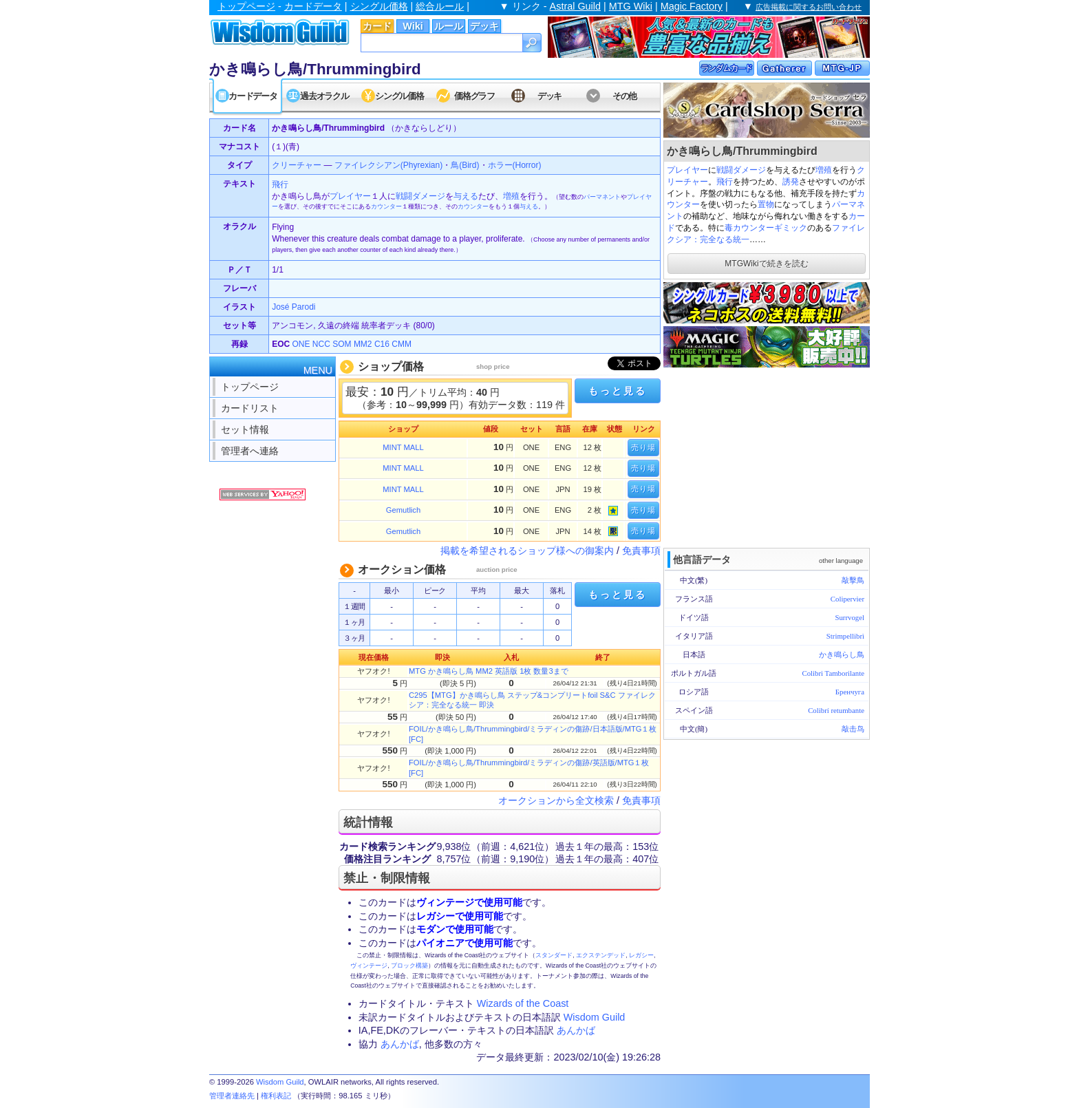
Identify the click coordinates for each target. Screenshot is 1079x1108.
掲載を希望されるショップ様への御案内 (527, 550)
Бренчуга (849, 692)
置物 (766, 204)
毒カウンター (749, 228)
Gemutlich (403, 510)
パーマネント (602, 196)
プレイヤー (687, 170)
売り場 (643, 447)
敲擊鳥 (853, 580)
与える (465, 196)
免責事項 (641, 550)
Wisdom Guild (595, 1017)
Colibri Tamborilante (833, 673)
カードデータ (313, 6)
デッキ (484, 26)
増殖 (823, 170)
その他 (624, 96)
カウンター (386, 206)
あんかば (576, 1030)
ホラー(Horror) (515, 165)
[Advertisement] (766, 456)
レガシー (641, 955)
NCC (321, 344)
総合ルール (440, 6)
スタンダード (554, 955)
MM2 (363, 344)
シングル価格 (379, 6)
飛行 (724, 182)
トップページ (246, 6)
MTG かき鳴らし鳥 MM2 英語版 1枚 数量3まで (488, 671)
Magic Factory (692, 6)
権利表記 (276, 1095)
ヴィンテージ (368, 965)
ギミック (790, 228)
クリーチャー (296, 165)
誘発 (790, 182)
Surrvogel (849, 617)
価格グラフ (474, 96)
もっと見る (617, 390)
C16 (381, 344)
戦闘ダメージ (741, 170)
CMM (402, 344)
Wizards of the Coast (523, 1003)
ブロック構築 (409, 965)
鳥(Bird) (465, 165)
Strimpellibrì (845, 636)
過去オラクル (324, 96)
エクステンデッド (601, 955)
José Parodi (293, 307)
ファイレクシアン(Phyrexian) (388, 165)
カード (377, 26)
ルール (448, 26)
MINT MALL (403, 447)
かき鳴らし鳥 (841, 654)
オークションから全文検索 (556, 800)
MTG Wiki (630, 6)
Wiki (413, 26)
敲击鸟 (853, 729)
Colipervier (847, 599)
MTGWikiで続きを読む (766, 263)
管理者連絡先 (232, 1095)
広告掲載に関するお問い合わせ (809, 7)
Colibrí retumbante (836, 710)
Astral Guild (575, 6)
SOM (341, 344)
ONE (301, 344)
